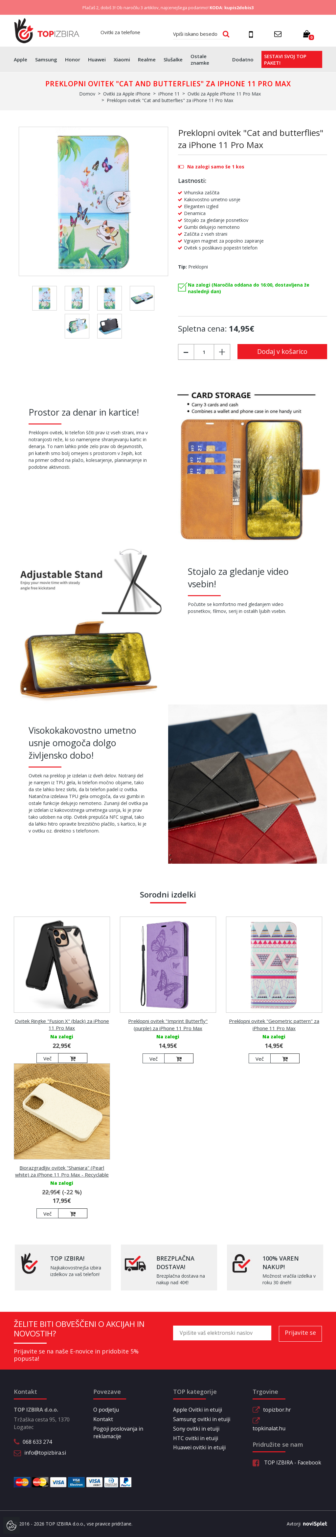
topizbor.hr (277, 1409)
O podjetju (106, 1409)
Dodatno (243, 59)
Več (47, 1058)
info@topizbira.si (45, 1452)
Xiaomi (122, 59)
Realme (147, 59)
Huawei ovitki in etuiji (199, 1447)
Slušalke (173, 59)
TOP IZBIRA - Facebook (287, 1462)
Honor (72, 59)
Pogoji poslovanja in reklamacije (118, 1432)
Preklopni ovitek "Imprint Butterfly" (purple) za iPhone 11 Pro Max (168, 1024)
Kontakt (103, 1419)
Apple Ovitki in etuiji (197, 1409)
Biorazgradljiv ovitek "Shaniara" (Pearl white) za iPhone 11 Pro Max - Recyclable (62, 1171)
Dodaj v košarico (282, 351)
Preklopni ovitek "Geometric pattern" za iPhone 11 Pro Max (274, 1024)
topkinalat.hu (269, 1428)
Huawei (97, 59)
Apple (20, 59)
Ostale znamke (199, 59)
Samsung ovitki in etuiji (201, 1419)
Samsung (46, 59)
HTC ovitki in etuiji (195, 1438)
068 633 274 (37, 1441)
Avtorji (304, 1524)
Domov (87, 94)
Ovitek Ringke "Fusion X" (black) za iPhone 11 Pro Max (62, 1024)
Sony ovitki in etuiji (196, 1428)
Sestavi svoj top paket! (285, 59)
